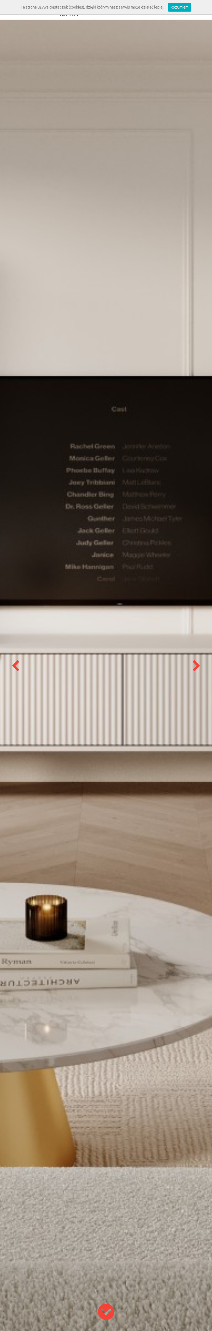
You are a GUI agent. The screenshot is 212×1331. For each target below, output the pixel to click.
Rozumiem (180, 7)
